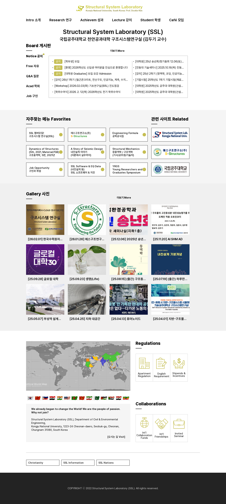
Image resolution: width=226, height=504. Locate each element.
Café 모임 (176, 20)
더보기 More (117, 50)
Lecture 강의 (122, 20)
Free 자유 (32, 66)
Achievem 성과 (91, 20)
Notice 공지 (34, 56)
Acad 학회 (33, 86)
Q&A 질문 (32, 76)
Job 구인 (32, 96)
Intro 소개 (33, 20)
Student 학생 (150, 20)
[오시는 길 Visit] (116, 436)
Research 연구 (60, 20)
